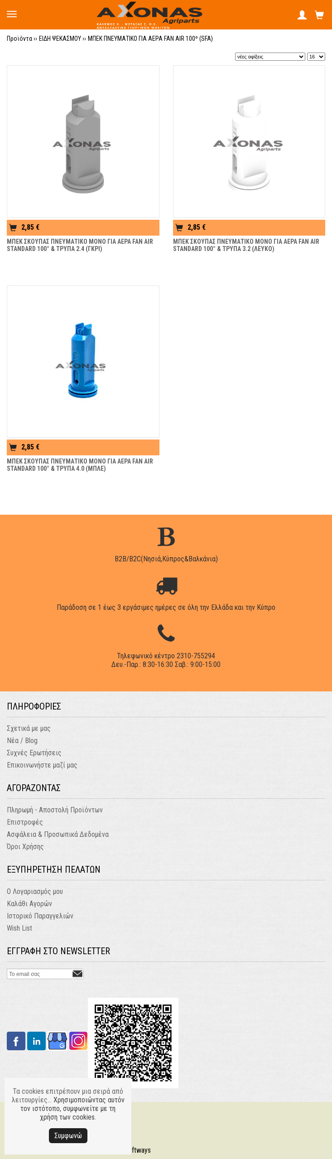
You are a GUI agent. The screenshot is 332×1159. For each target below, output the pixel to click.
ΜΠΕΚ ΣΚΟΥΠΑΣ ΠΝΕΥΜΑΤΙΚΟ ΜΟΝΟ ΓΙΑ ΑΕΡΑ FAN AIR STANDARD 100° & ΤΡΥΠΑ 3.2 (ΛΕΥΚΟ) (246, 245)
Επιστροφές (25, 822)
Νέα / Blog (22, 740)
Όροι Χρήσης (25, 846)
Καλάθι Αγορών (29, 903)
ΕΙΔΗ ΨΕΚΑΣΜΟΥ (60, 38)
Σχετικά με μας (29, 728)
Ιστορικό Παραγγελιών (40, 916)
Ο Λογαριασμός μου (35, 891)
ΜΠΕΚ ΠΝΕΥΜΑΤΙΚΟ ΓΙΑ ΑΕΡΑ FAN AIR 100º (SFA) (150, 38)
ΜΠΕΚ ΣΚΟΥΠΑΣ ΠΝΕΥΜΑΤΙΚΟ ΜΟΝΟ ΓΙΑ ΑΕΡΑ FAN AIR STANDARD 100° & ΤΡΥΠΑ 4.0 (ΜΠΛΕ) (80, 465)
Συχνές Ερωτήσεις (34, 753)
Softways (137, 1150)
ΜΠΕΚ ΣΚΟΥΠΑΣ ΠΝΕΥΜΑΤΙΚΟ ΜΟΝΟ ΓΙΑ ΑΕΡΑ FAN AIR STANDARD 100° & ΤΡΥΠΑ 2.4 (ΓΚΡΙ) (80, 245)
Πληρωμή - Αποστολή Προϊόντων (55, 810)
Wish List (19, 928)
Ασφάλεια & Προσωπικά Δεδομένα (58, 834)
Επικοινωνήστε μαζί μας (42, 765)
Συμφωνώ (68, 1135)
